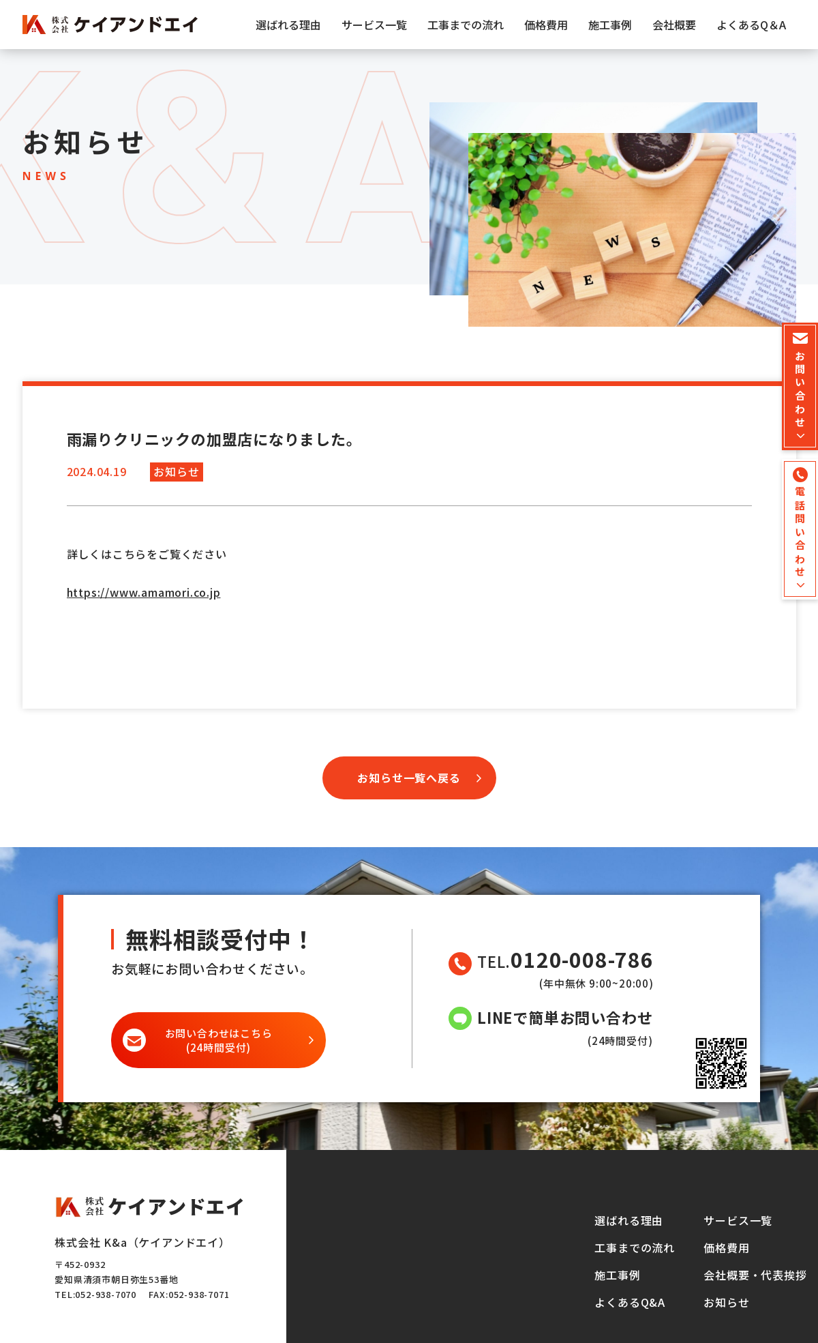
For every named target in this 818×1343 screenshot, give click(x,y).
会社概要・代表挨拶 (754, 1275)
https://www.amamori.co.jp (144, 592)
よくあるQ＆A (751, 24)
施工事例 (610, 24)
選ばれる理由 (288, 24)
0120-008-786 (582, 959)
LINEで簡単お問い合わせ (564, 1017)
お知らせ (726, 1302)
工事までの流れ (465, 24)
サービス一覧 (374, 24)
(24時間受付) (219, 1040)
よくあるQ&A (629, 1302)
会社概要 (674, 24)
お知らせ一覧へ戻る (408, 777)
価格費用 (546, 24)
